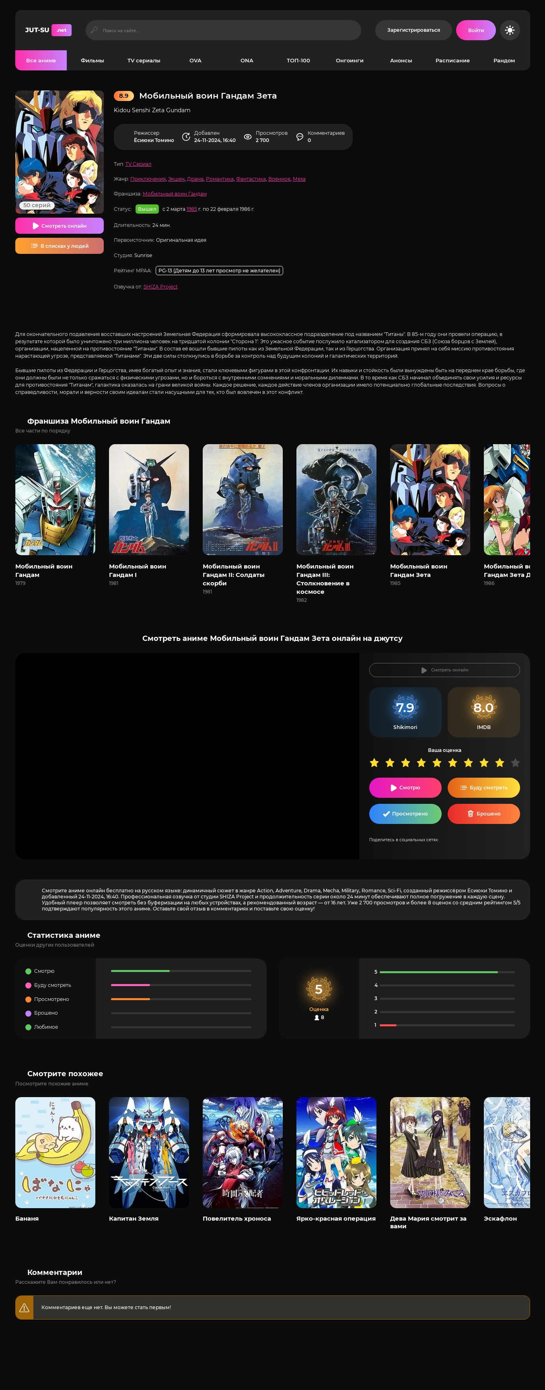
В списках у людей (64, 246)
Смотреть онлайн (63, 226)
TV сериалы (144, 60)
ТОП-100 (298, 60)
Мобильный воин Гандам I (137, 570)
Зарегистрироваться (413, 30)
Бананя (27, 1218)
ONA (247, 60)
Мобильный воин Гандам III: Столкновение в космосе (325, 578)
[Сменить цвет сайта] (510, 30)
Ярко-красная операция (336, 1218)
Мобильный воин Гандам (175, 194)
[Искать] (94, 30)
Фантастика (251, 179)
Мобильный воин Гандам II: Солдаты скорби (234, 574)
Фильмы (92, 60)
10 (518, 763)
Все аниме (41, 60)
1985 (192, 209)
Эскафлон (500, 1218)
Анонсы (401, 60)
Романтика (220, 179)
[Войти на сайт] (476, 30)
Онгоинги (350, 60)
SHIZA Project (161, 287)
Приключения (148, 179)
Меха (299, 179)
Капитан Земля (133, 1218)
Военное (279, 179)
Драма (195, 179)
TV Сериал (138, 164)
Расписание (453, 60)
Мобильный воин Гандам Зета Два (512, 570)
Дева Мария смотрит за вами (428, 1222)
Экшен (176, 179)
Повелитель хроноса (237, 1218)
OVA (195, 60)
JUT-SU (48, 30)
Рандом (504, 60)
